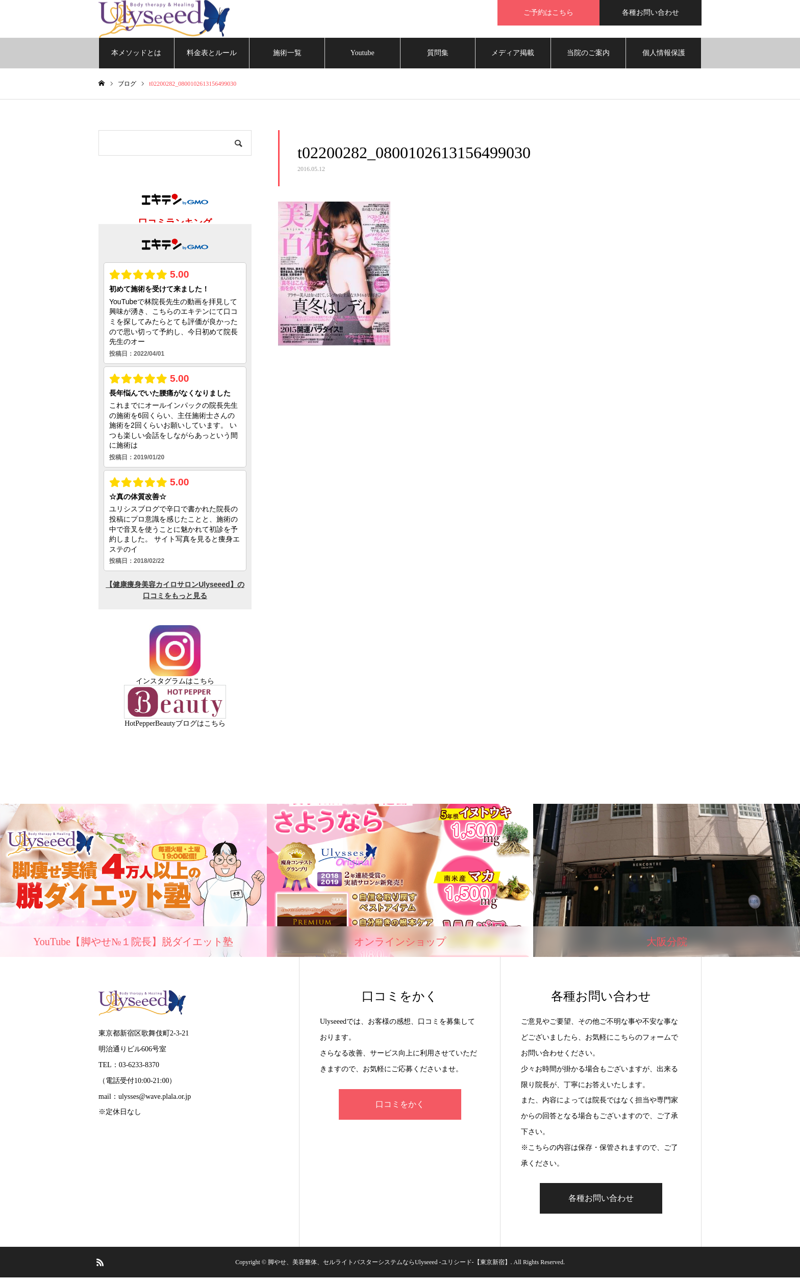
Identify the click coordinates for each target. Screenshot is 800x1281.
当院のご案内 (588, 56)
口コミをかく (400, 1107)
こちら (203, 684)
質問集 (437, 56)
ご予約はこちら (548, 12)
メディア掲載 (512, 56)
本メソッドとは (136, 56)
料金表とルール (212, 56)
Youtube (362, 56)
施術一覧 (287, 56)
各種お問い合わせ (650, 12)
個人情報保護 (663, 56)
